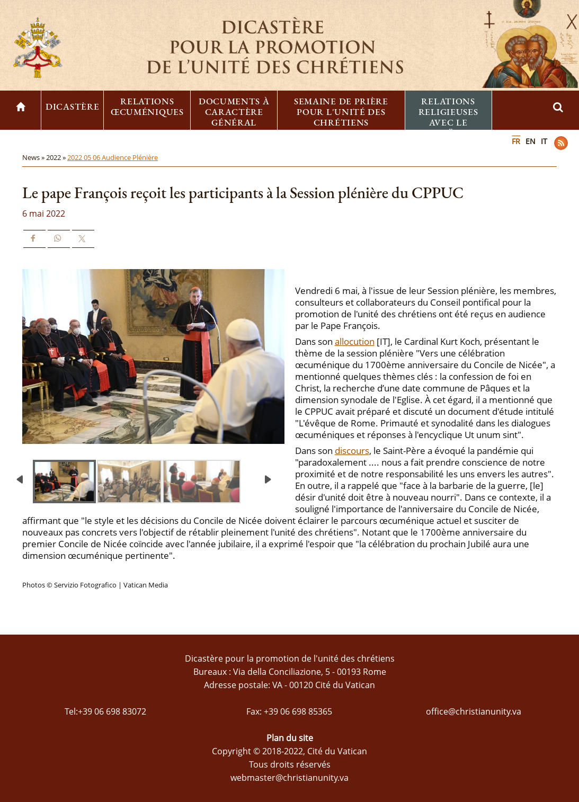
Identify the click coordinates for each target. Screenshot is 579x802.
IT (544, 141)
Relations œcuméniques (147, 106)
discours (352, 450)
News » (34, 157)
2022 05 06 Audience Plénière (112, 157)
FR (516, 141)
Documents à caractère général (234, 111)
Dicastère (72, 106)
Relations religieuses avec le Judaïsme (448, 117)
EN (530, 141)
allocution (355, 341)
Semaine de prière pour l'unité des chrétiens (341, 111)
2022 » (56, 157)
